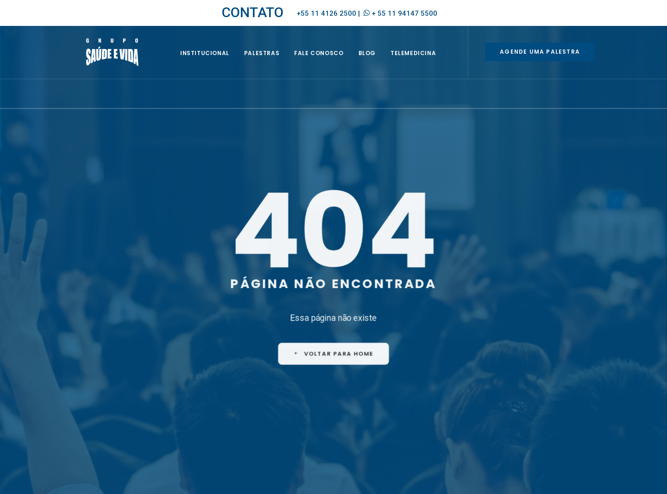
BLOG (377, 63)
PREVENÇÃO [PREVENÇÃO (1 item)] (368, 428)
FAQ (361, 371)
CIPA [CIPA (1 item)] (359, 402)
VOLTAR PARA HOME (334, 318)
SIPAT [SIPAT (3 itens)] (400, 428)
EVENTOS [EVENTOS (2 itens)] (413, 402)
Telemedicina (424, 63)
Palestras (272, 63)
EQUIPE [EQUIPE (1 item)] (383, 402)
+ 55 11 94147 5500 (404, 13)
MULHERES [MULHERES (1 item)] (398, 415)
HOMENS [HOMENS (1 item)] (364, 415)
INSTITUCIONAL (215, 63)
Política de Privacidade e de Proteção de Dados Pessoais (516, 478)
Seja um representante (245, 402)
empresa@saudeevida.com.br (116, 399)
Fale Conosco (329, 63)
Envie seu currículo (238, 414)
